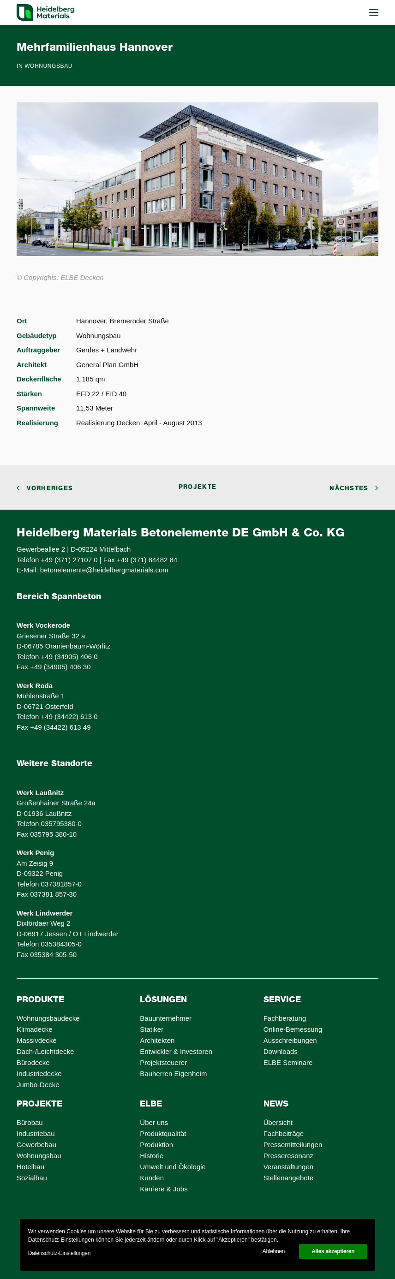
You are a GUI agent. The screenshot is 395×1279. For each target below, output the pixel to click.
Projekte (197, 487)
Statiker (151, 1029)
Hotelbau (30, 1167)
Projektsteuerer (163, 1062)
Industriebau (36, 1133)
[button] (374, 12)
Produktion (156, 1144)
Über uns (154, 1122)
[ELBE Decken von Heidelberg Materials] (45, 12)
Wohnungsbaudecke (48, 1018)
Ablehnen (274, 1251)
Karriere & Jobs (163, 1189)
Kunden (152, 1178)
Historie (151, 1156)
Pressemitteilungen (293, 1144)
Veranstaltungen (288, 1167)
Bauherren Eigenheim (173, 1073)
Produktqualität (163, 1133)
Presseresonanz (288, 1156)
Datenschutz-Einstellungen (59, 1253)
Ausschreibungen (290, 1040)
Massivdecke (37, 1040)
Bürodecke (33, 1062)
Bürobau (30, 1122)
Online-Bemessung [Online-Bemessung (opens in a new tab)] (293, 1029)
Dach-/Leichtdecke (45, 1051)
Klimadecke (35, 1029)
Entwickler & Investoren (176, 1051)
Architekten (157, 1040)
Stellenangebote (288, 1178)
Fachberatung (284, 1018)
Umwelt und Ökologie (173, 1167)
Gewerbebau (36, 1144)
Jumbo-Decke (38, 1085)
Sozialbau (32, 1178)
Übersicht (278, 1122)
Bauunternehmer (166, 1018)
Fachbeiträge (283, 1133)
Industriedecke (39, 1073)
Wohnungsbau (48, 66)
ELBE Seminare (288, 1062)
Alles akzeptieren (332, 1251)
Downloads (280, 1051)
